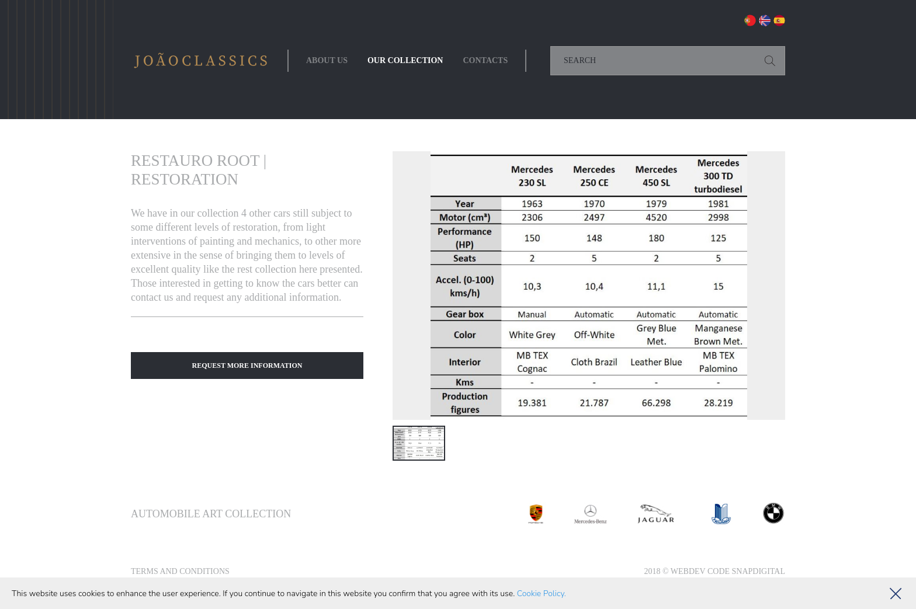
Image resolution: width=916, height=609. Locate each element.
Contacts (485, 60)
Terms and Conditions (180, 571)
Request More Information (247, 365)
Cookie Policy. (541, 593)
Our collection (405, 60)
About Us (327, 60)
